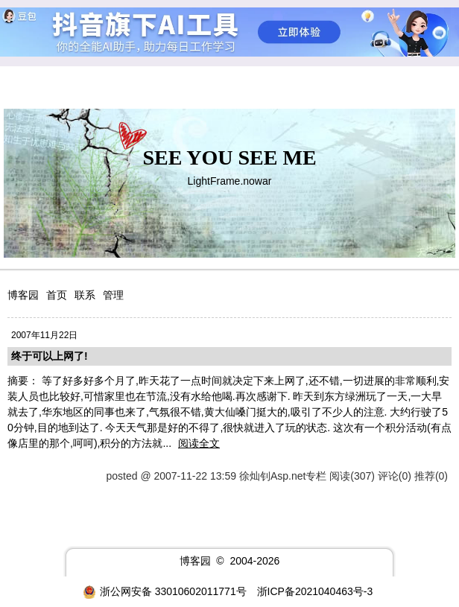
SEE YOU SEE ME (229, 157)
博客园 (23, 295)
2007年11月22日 (44, 335)
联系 (85, 295)
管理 (113, 295)
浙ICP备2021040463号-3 (315, 591)
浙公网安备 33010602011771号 (165, 591)
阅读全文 (199, 443)
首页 (56, 295)
